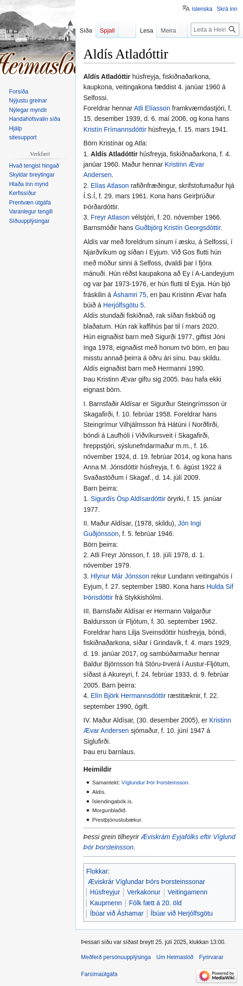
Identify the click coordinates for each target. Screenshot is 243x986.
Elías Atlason (110, 185)
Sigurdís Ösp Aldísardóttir (128, 498)
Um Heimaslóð (175, 957)
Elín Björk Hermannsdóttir (128, 695)
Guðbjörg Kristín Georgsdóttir (177, 227)
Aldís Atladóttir (114, 154)
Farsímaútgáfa (99, 974)
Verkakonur (144, 892)
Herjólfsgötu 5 (123, 305)
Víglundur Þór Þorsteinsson (155, 782)
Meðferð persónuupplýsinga (116, 957)
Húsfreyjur (105, 892)
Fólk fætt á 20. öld (155, 903)
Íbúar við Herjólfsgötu (182, 913)
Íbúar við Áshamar (117, 913)
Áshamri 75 (129, 294)
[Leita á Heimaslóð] (215, 29)
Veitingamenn (188, 892)
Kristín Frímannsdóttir (114, 129)
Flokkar (97, 871)
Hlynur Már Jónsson (120, 576)
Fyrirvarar (211, 957)
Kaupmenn (106, 903)
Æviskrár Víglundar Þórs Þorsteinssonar (146, 881)
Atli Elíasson (152, 108)
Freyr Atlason (110, 217)
